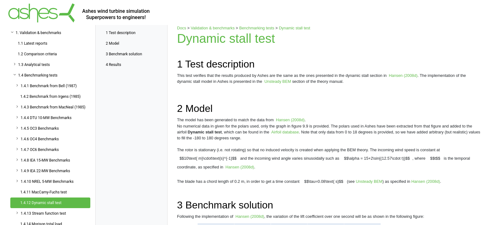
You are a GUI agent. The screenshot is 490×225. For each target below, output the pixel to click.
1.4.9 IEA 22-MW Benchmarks (45, 171)
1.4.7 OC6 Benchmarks (40, 150)
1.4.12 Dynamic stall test (41, 203)
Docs (181, 28)
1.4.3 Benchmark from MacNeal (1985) (53, 107)
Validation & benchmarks (213, 28)
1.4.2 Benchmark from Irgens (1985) (50, 96)
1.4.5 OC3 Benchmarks (40, 128)
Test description (120, 33)
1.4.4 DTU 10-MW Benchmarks (46, 118)
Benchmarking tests (256, 28)
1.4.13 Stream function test (43, 213)
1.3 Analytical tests (34, 64)
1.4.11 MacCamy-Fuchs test (43, 192)
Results (113, 64)
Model (112, 43)
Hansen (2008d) (403, 75)
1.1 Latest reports (32, 43)
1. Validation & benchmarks (38, 33)
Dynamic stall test (294, 28)
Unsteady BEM (277, 81)
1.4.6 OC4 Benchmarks (40, 139)
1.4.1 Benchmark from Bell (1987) (49, 86)
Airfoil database (285, 132)
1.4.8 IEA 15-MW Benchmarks (45, 160)
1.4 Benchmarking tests (38, 75)
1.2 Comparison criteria (37, 54)
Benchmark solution (124, 54)
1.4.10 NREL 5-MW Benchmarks (47, 181)
